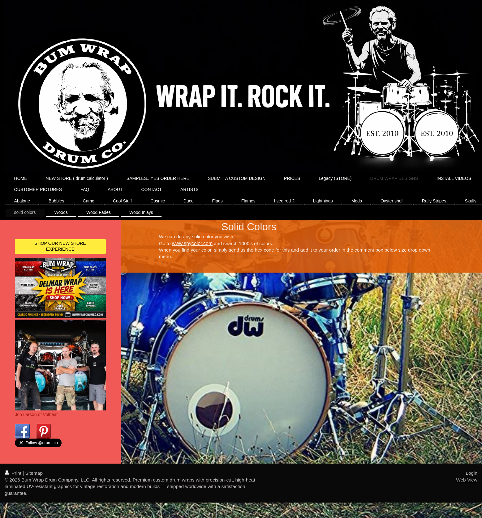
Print (14, 479)
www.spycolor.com (192, 243)
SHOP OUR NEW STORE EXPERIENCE (60, 246)
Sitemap (33, 479)
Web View (466, 485)
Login (471, 479)
